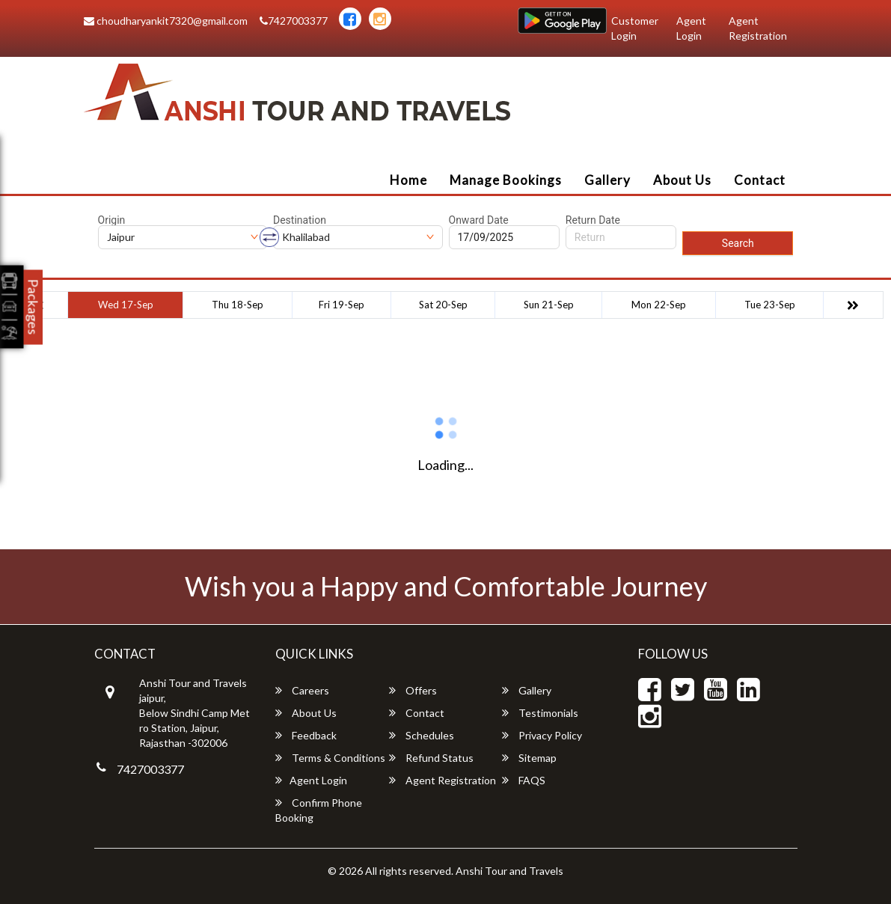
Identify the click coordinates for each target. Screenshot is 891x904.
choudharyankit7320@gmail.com (166, 20)
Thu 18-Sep (237, 305)
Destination (299, 220)
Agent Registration (758, 28)
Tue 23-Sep (769, 305)
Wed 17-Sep (125, 305)
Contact (760, 180)
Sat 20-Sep (443, 305)
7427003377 (294, 20)
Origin (112, 220)
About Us (682, 180)
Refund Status (431, 757)
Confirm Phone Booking (318, 810)
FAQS (523, 780)
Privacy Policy (542, 735)
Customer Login (634, 28)
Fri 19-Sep (341, 305)
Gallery (607, 180)
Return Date (593, 220)
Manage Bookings (506, 180)
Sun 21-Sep (549, 305)
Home (408, 180)
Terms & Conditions (330, 757)
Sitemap (529, 757)
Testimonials (540, 712)
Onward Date (479, 220)
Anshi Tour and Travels (509, 870)
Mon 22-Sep (658, 305)
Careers (302, 690)
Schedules (421, 735)
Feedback (306, 735)
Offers (413, 690)
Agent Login (691, 28)
